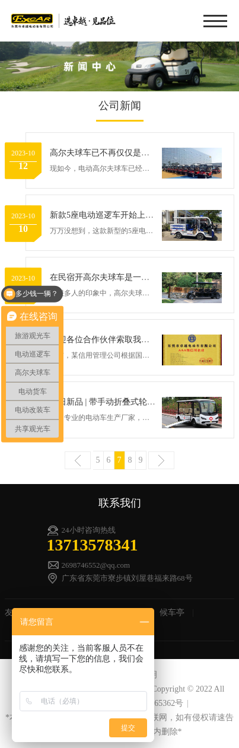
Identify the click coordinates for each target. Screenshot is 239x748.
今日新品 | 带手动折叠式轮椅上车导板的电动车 (136, 401)
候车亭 (172, 612)
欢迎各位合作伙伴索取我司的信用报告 (120, 339)
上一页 (78, 460)
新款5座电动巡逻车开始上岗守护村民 (118, 215)
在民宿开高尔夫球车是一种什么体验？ (120, 277)
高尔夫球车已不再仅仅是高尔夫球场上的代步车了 (141, 152)
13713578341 (92, 545)
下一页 (161, 460)
